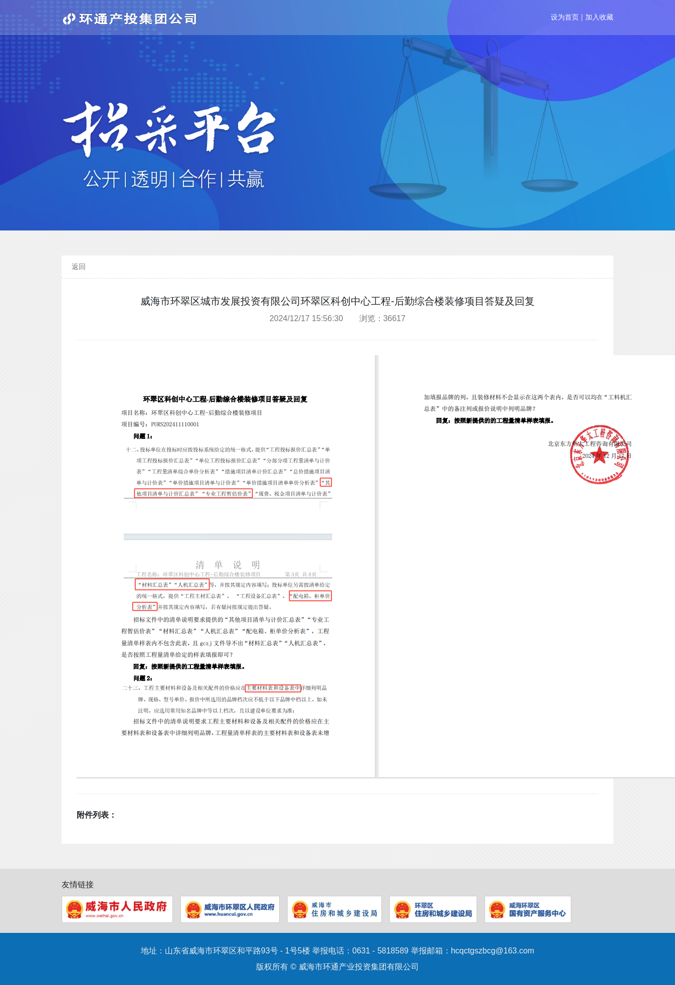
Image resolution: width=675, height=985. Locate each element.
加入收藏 (599, 17)
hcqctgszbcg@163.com (493, 950)
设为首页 (565, 17)
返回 (79, 267)
